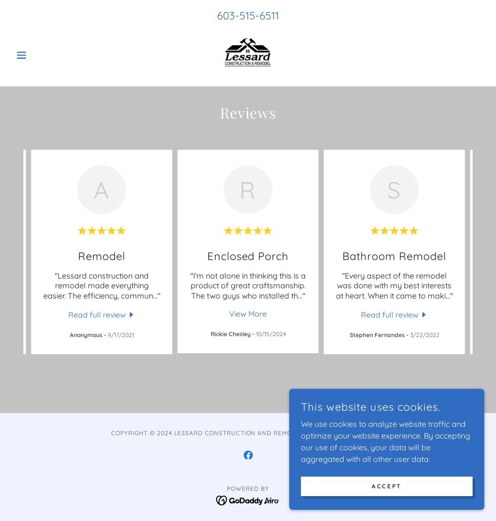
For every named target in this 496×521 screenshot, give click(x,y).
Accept (386, 486)
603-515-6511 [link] (248, 15)
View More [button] (248, 314)
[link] (247, 55)
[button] (47, 55)
